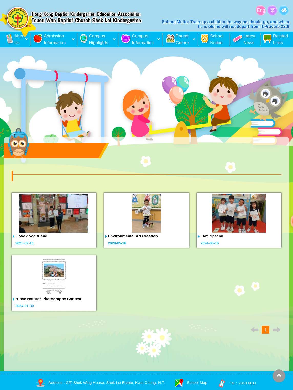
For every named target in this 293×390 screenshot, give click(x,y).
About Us (15, 39)
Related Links (275, 39)
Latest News (244, 39)
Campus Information (137, 39)
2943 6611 (247, 383)
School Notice (212, 39)
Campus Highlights (94, 39)
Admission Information (49, 39)
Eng (261, 10)
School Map (191, 382)
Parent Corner (177, 39)
